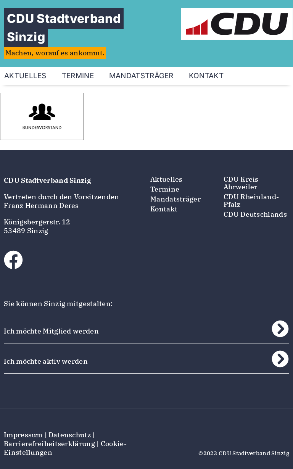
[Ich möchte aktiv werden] (280, 358)
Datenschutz (69, 434)
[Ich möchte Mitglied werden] (280, 328)
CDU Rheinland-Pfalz (251, 200)
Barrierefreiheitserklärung (49, 443)
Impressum (23, 434)
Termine (78, 75)
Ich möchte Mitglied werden (51, 331)
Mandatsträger (141, 75)
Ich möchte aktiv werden (46, 361)
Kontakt (206, 75)
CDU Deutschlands (255, 214)
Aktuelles (166, 179)
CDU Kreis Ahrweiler (241, 183)
